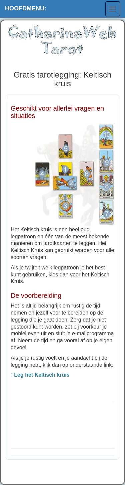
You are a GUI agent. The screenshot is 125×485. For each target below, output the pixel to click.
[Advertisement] (62, 425)
